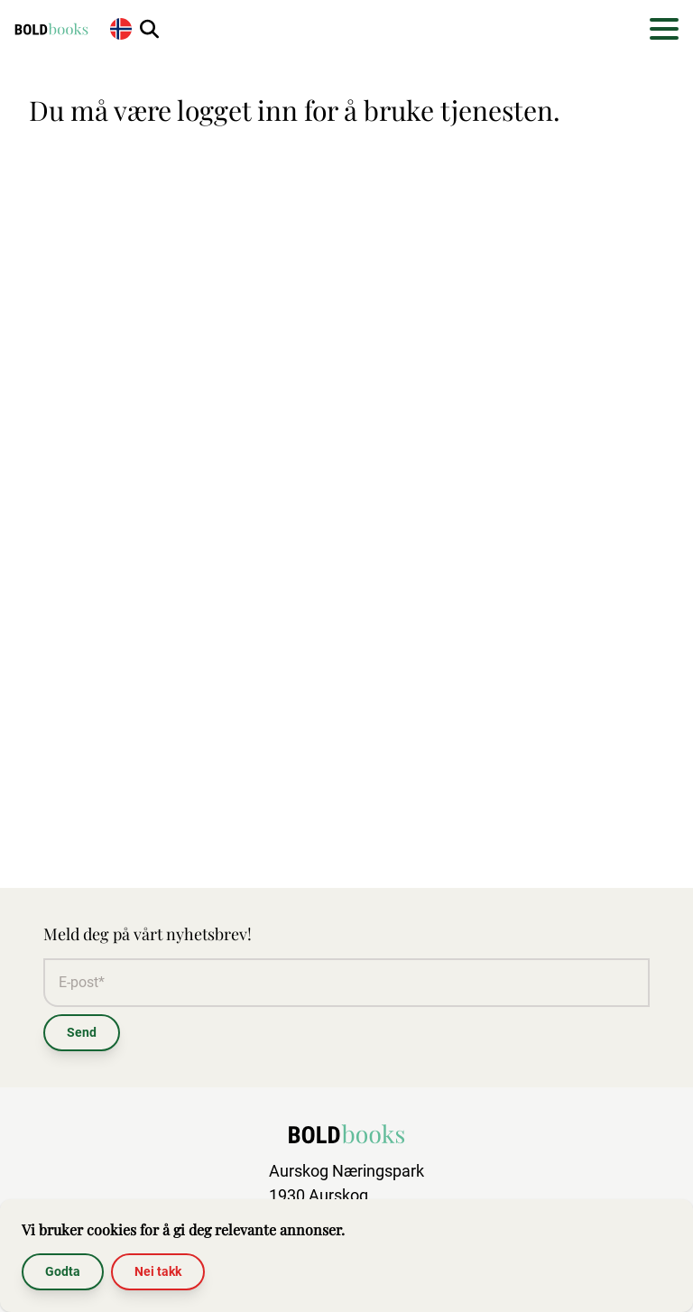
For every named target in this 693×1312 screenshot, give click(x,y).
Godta (62, 1271)
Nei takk (157, 1271)
